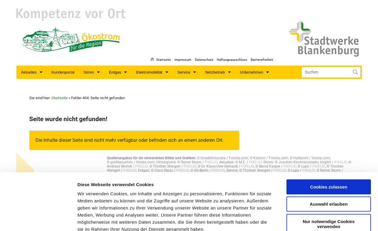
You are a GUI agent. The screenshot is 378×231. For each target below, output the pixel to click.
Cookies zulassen (328, 141)
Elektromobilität (149, 72)
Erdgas (115, 72)
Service (183, 72)
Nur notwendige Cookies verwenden (329, 179)
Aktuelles (29, 72)
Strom (89, 72)
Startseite (161, 58)
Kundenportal (63, 72)
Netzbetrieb (215, 72)
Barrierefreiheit (262, 58)
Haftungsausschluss (231, 58)
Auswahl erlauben (329, 158)
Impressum (181, 58)
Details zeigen (222, 219)
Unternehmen (251, 72)
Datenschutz (203, 58)
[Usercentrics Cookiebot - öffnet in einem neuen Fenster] (38, 219)
